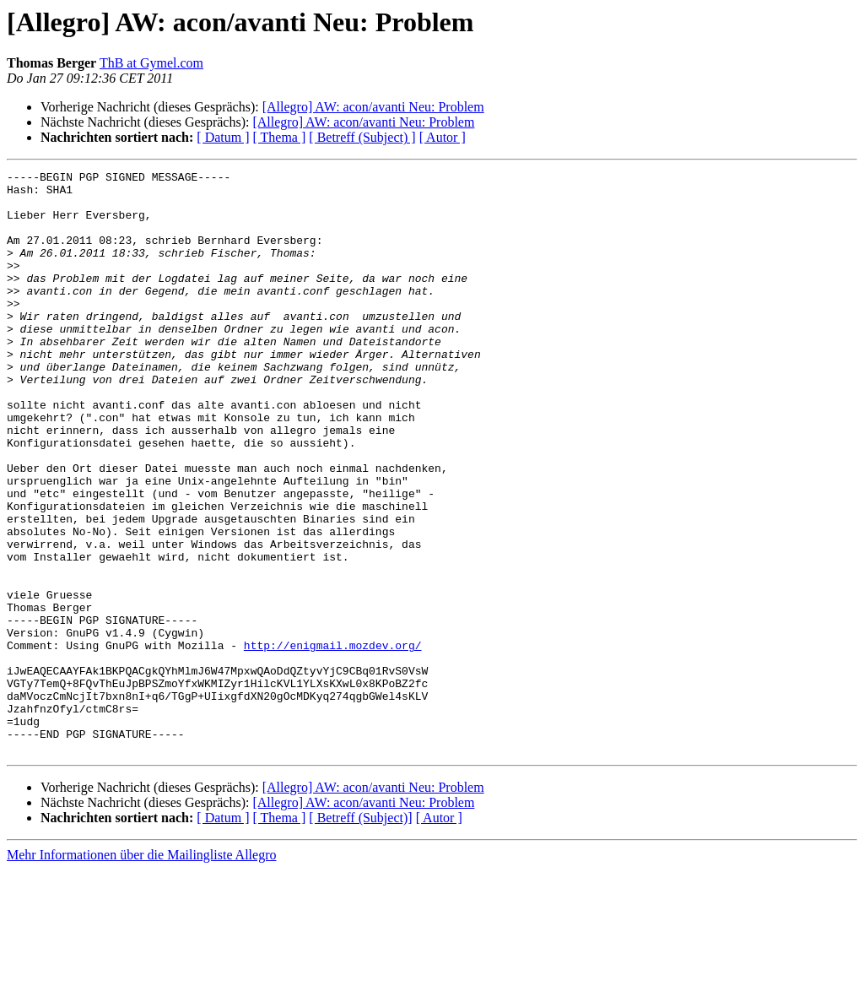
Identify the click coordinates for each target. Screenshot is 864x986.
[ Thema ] (279, 137)
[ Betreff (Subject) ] (362, 137)
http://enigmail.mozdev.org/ (333, 741)
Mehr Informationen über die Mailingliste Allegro (141, 971)
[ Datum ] (223, 137)
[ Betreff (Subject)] (360, 934)
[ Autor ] (442, 137)
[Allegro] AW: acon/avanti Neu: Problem (373, 107)
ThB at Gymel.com (151, 63)
